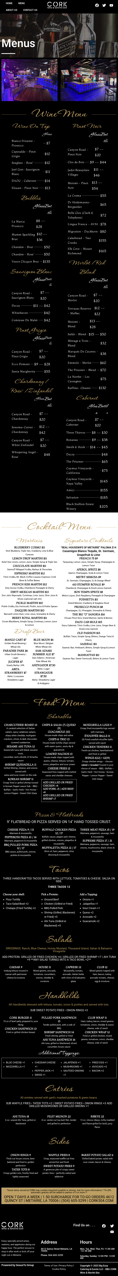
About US (11, 10)
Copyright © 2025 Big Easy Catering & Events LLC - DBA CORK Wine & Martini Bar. (96, 1269)
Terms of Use (50, 1265)
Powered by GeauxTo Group (17, 1265)
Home (9, 3)
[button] (5, 80)
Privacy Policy (66, 1265)
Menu (21, 3)
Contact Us (30, 10)
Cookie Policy (59, 1269)
